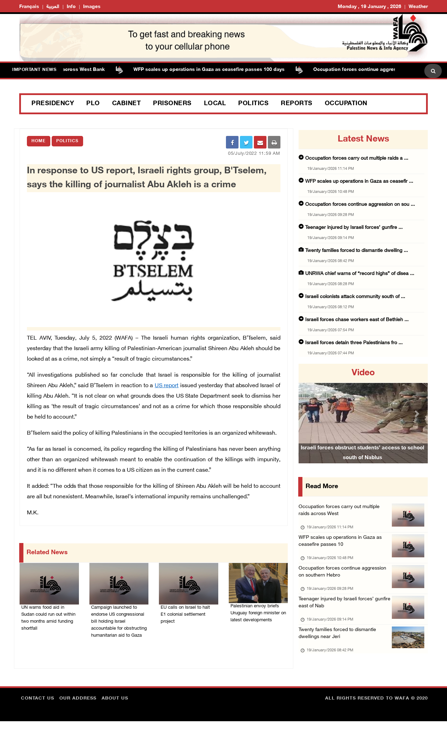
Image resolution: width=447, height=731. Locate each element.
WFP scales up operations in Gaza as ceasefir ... (359, 181)
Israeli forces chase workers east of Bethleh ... (357, 320)
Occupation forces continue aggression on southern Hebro (344, 577)
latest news (363, 139)
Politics (253, 104)
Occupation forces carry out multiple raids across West (341, 512)
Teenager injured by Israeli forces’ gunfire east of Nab (337, 610)
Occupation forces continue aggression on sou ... (360, 205)
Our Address (77, 708)
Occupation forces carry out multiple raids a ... (356, 158)
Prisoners (172, 104)
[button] (308, 413)
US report (166, 383)
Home (38, 141)
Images (92, 7)
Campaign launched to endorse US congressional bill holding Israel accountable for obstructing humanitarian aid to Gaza (119, 623)
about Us (115, 708)
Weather (418, 7)
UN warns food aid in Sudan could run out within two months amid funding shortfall (47, 619)
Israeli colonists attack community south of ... (355, 297)
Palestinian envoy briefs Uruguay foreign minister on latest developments (256, 613)
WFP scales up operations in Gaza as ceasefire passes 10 (342, 544)
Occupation (346, 104)
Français (29, 7)
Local (215, 104)
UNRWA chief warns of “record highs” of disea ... (359, 274)
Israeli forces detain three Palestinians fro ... (354, 343)
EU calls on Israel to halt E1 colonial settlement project (186, 610)
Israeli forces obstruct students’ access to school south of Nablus (362, 460)
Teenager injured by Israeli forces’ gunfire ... (354, 228)
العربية (52, 7)
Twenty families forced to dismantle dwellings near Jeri (340, 643)
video (363, 373)
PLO (93, 104)
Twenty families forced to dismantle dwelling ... (356, 251)
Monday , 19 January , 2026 (369, 7)
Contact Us (37, 708)
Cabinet (126, 104)
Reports (297, 104)
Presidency (52, 104)
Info (71, 7)
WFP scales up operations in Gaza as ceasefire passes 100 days (213, 70)
